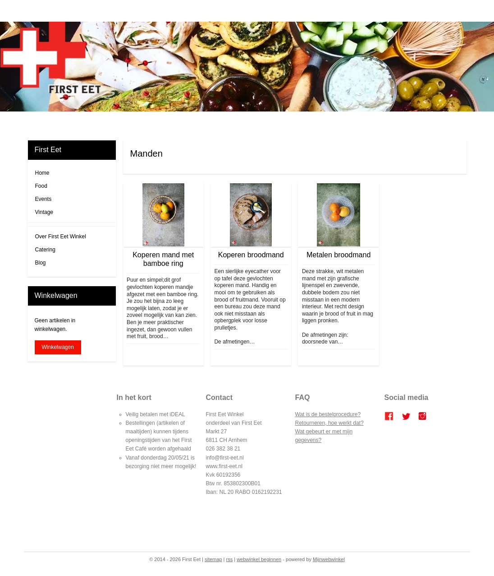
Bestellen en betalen (278, 122)
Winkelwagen (58, 347)
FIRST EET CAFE (198, 122)
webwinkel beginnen (259, 559)
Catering (236, 122)
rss (229, 559)
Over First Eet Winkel (60, 236)
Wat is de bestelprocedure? (328, 414)
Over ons (320, 122)
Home (144, 122)
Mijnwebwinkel (329, 559)
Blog (164, 122)
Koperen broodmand (251, 255)
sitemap (213, 559)
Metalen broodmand (338, 255)
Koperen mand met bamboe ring (163, 259)
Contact (347, 122)
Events (43, 199)
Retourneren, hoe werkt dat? (329, 423)
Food (41, 186)
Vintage (44, 212)
